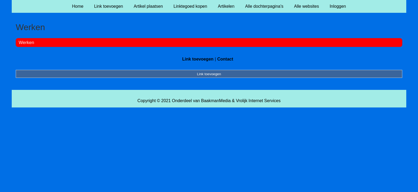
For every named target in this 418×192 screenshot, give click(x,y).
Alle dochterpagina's (264, 6)
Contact (225, 59)
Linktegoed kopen (190, 6)
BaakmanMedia (216, 100)
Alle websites (306, 6)
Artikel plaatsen (148, 6)
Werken (26, 42)
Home (77, 6)
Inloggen (337, 6)
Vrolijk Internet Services (258, 100)
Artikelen (226, 6)
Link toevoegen (108, 6)
